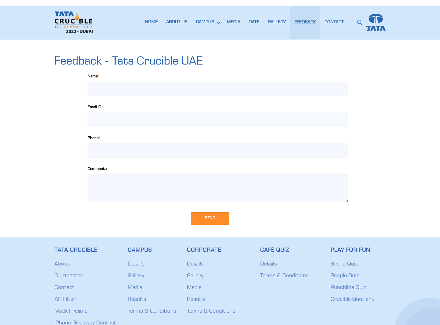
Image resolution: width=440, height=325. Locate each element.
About (62, 264)
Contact (64, 288)
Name (93, 77)
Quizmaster (68, 276)
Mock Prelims (71, 311)
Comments (97, 169)
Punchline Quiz (348, 288)
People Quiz (345, 276)
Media (135, 288)
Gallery (136, 276)
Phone (94, 138)
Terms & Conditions (152, 311)
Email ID (95, 107)
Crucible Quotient (352, 300)
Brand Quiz (344, 264)
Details (136, 264)
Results (137, 300)
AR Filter (65, 300)
